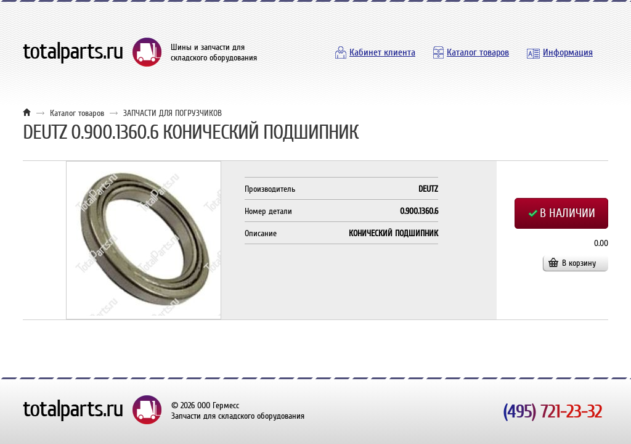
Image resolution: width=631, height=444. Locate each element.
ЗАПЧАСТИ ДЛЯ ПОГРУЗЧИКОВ (172, 113)
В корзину (579, 263)
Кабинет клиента (382, 52)
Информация (568, 52)
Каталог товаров (478, 52)
